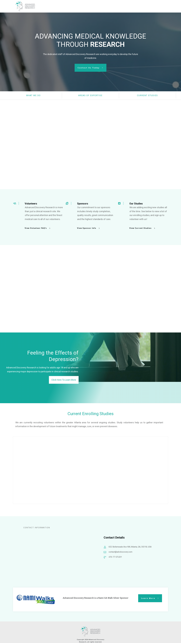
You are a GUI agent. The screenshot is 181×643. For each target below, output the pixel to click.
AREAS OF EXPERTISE (90, 95)
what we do (33, 95)
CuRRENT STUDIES (147, 95)
